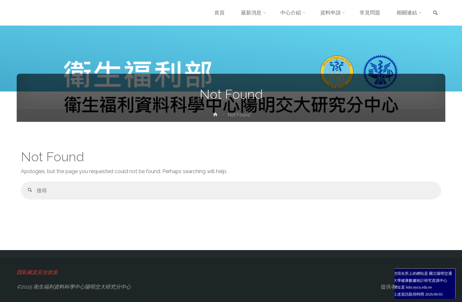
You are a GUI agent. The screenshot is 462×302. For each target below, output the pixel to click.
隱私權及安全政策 (37, 272)
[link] (435, 13)
